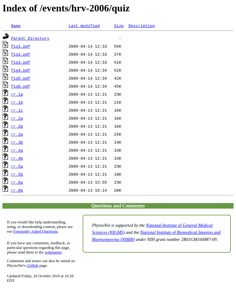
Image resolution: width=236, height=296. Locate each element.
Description (141, 25)
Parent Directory (30, 38)
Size (119, 25)
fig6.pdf (20, 86)
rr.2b (17, 126)
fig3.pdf (20, 62)
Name (16, 25)
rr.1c (17, 110)
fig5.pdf (20, 78)
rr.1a (17, 94)
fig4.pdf (20, 70)
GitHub (32, 265)
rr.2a (17, 118)
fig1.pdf (20, 46)
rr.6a (17, 182)
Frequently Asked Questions (35, 231)
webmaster (53, 252)
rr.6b (17, 190)
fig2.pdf (20, 54)
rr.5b (17, 174)
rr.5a (17, 166)
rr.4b (17, 158)
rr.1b (17, 102)
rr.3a (17, 134)
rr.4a (17, 150)
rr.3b (17, 142)
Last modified (84, 25)
